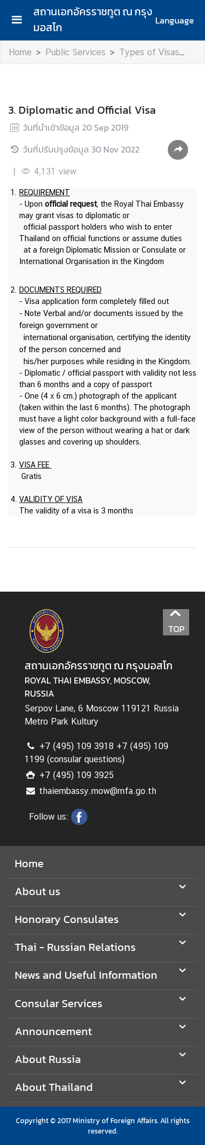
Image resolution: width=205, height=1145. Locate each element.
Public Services (75, 52)
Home (20, 52)
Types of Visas (149, 52)
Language (174, 20)
